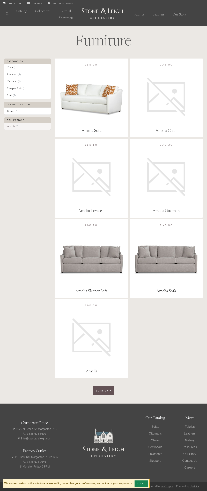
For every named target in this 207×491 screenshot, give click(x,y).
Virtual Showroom (66, 15)
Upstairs (194, 486)
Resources (190, 447)
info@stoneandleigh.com (34, 438)
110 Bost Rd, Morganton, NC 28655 (34, 457)
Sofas (155, 426)
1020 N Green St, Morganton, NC (34, 429)
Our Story (180, 14)
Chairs (155, 440)
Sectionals (155, 447)
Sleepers (155, 460)
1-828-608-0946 (34, 461)
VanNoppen (167, 486)
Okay (141, 483)
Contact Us (189, 460)
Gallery (190, 440)
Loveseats (155, 454)
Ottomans (155, 433)
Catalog (21, 11)
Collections (42, 11)
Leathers (158, 14)
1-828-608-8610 (34, 433)
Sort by (103, 390)
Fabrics (139, 14)
